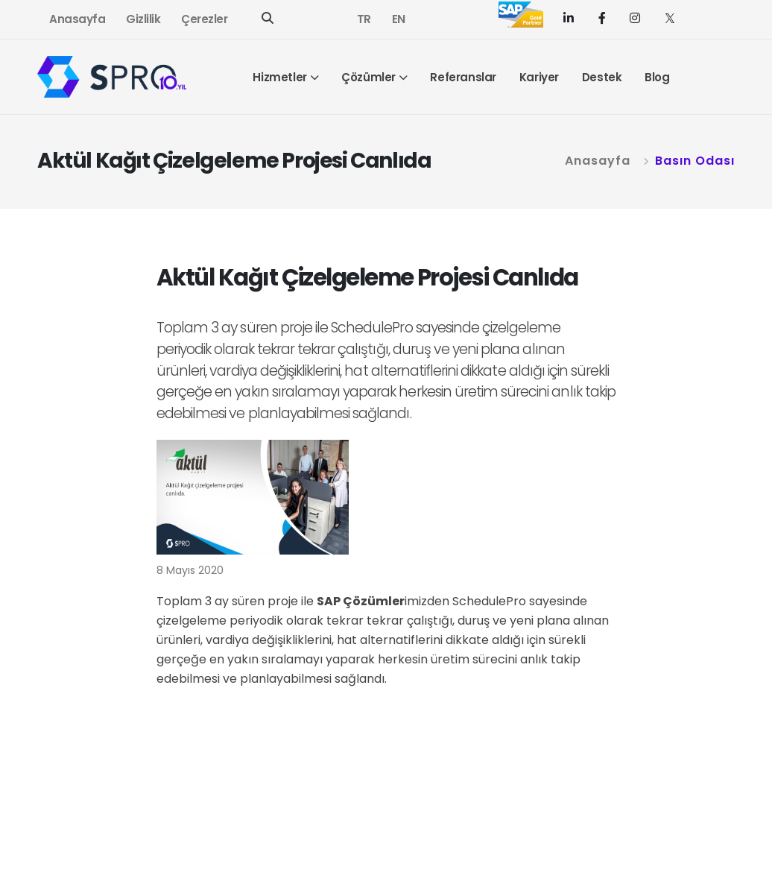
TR (364, 19)
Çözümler (368, 77)
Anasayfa (77, 19)
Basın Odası (695, 160)
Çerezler (204, 19)
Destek (602, 77)
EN (398, 19)
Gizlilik (143, 19)
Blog (657, 77)
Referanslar (463, 77)
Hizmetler (279, 77)
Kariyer (539, 77)
